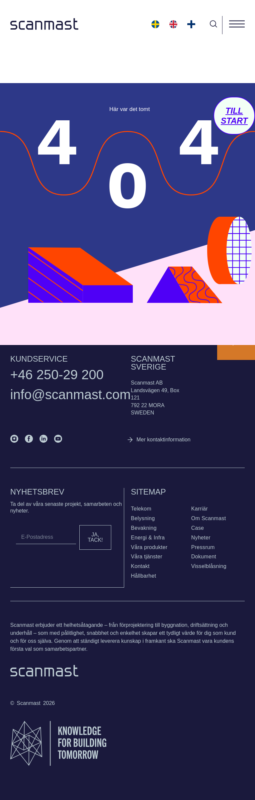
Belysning (143, 518)
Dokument (203, 556)
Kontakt (140, 566)
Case (197, 528)
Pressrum (203, 547)
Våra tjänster (146, 556)
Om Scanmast (208, 518)
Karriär (199, 509)
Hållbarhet (143, 576)
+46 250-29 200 (57, 374)
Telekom (141, 509)
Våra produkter (149, 547)
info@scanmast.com (70, 394)
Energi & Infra (148, 537)
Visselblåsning (208, 566)
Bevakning (143, 528)
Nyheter (201, 537)
